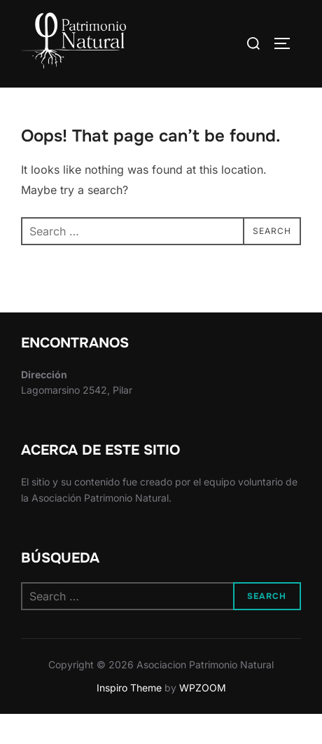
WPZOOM (202, 717)
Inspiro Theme (129, 717)
